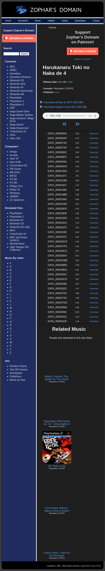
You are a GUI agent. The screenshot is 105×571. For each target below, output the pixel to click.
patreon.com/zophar (82, 59)
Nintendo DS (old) (20, 227)
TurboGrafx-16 (18, 131)
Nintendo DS (17, 80)
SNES (13, 70)
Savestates (80, 20)
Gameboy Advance (20, 77)
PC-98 (13, 182)
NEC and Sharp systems (18, 238)
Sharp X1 (15, 189)
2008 (70, 82)
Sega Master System (21, 115)
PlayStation (16, 213)
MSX (12, 230)
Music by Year (17, 380)
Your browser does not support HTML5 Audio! (71, 115)
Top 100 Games (18, 369)
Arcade (14, 155)
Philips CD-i (16, 186)
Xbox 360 (15, 138)
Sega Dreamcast (19, 128)
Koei (57, 92)
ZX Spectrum (17, 200)
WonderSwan (17, 243)
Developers (16, 373)
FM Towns (15, 169)
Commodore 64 (18, 165)
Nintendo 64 (16, 87)
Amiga (13, 151)
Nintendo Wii (17, 94)
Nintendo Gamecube (21, 90)
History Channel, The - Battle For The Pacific (56, 378)
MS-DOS (15, 172)
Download (94, 133)
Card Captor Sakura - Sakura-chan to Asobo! (57, 509)
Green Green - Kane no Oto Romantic (57, 554)
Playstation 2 (17, 101)
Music (38, 20)
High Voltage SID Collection (19, 248)
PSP (12, 108)
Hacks (65, 20)
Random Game (18, 366)
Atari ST (14, 158)
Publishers (16, 376)
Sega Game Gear (19, 111)
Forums (52, 27)
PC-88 (13, 179)
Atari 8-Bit (15, 162)
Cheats (96, 20)
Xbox (12, 135)
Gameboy (15, 73)
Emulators (23, 20)
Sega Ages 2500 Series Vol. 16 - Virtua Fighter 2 (56, 422)
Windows (15, 193)
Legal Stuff (85, 566)
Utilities (51, 20)
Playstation (16, 97)
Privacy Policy (95, 566)
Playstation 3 (17, 104)
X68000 (14, 196)
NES (12, 66)
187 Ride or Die (56, 466)
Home (8, 20)
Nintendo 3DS (17, 84)
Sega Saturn (17, 124)
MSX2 (13, 175)
